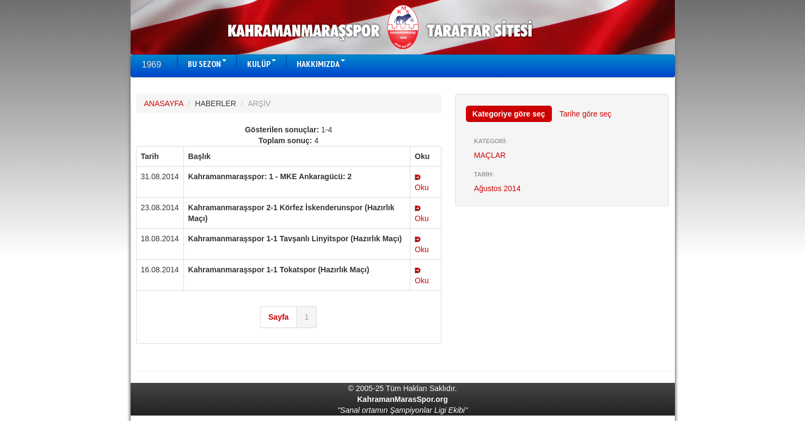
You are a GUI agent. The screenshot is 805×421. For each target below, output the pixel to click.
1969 (152, 64)
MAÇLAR (490, 155)
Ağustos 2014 (497, 188)
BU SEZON (207, 63)
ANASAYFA (163, 103)
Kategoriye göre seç (508, 113)
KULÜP (261, 63)
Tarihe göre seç (586, 113)
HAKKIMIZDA (321, 63)
